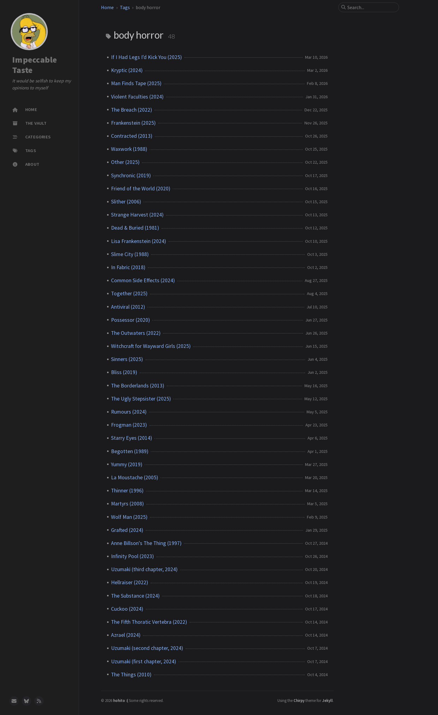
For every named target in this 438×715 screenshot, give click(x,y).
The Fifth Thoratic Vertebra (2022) (149, 622)
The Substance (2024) (135, 595)
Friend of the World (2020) (140, 188)
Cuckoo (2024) (127, 609)
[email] (14, 701)
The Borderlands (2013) (137, 385)
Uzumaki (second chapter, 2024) (147, 648)
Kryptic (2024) (127, 70)
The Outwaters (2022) (136, 333)
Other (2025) (125, 162)
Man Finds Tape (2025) (136, 83)
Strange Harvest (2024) (137, 214)
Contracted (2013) (131, 136)
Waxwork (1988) (129, 149)
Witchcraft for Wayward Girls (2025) (151, 346)
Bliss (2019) (124, 372)
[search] (371, 7)
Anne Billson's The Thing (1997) (146, 543)
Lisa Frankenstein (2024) (138, 241)
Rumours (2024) (129, 411)
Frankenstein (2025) (133, 123)
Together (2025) (129, 293)
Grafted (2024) (127, 530)
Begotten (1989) (129, 451)
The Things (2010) (131, 674)
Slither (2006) (126, 201)
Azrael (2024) (126, 635)
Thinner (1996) (127, 490)
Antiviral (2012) (128, 307)
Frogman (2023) (129, 425)
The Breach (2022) (131, 109)
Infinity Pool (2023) (132, 556)
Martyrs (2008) (127, 503)
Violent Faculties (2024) (137, 96)
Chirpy (299, 700)
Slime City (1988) (130, 254)
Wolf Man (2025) (129, 517)
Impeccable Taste (34, 65)
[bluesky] (26, 701)
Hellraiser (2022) (129, 582)
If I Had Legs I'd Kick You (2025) (146, 57)
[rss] (39, 701)
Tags (125, 7)
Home (107, 7)
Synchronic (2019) (131, 175)
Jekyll (327, 700)
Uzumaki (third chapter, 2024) (144, 569)
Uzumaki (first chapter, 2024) (143, 661)
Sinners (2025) (127, 359)
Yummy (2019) (126, 464)
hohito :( (121, 700)
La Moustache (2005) (134, 477)
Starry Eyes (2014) (131, 438)
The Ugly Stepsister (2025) (141, 398)
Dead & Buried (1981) (135, 227)
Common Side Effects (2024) (143, 280)
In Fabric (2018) (128, 267)
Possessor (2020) (130, 320)
